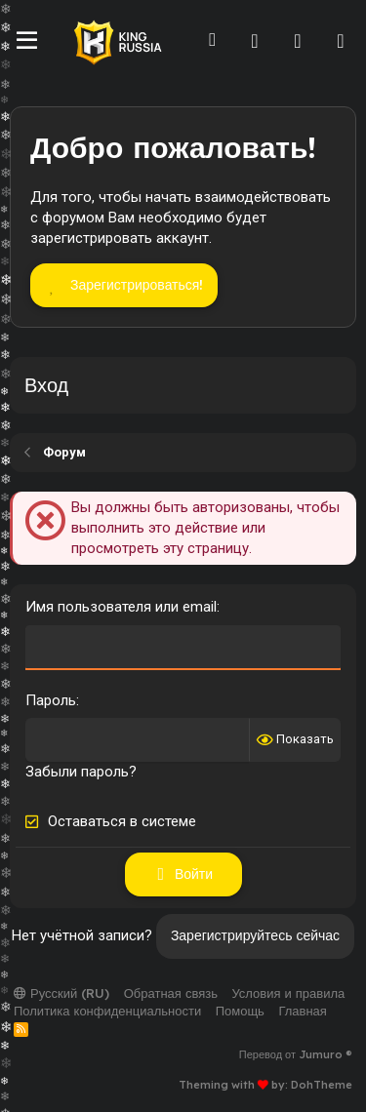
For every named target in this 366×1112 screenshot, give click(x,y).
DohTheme (321, 1085)
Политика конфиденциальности (107, 1010)
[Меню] (27, 41)
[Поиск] (340, 41)
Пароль (50, 700)
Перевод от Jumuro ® (295, 1054)
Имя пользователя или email (121, 607)
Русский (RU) (61, 993)
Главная (302, 1010)
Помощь (240, 1010)
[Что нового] (297, 41)
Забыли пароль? (81, 771)
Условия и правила (288, 993)
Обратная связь (171, 993)
